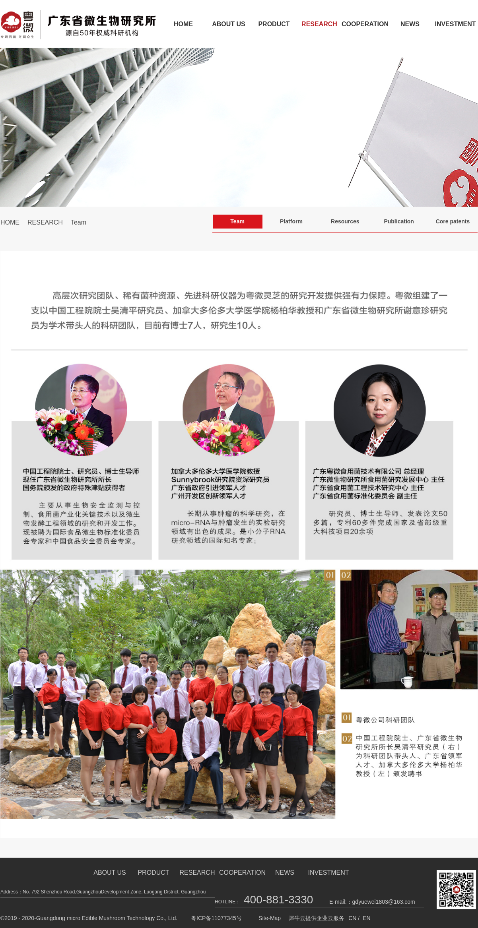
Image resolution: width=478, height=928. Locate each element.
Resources (345, 221)
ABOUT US (228, 24)
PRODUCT (274, 24)
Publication (399, 221)
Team (78, 222)
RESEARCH (319, 24)
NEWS (410, 24)
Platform (291, 221)
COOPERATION (365, 24)
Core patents (453, 221)
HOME (183, 24)
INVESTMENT (328, 872)
